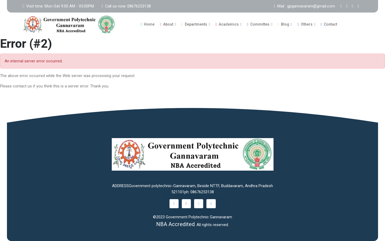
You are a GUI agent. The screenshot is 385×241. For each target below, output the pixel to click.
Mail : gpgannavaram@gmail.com (304, 6)
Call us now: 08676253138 (126, 6)
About (166, 24)
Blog (283, 24)
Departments (194, 24)
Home (148, 24)
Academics (227, 24)
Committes (258, 24)
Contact (329, 24)
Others (304, 24)
